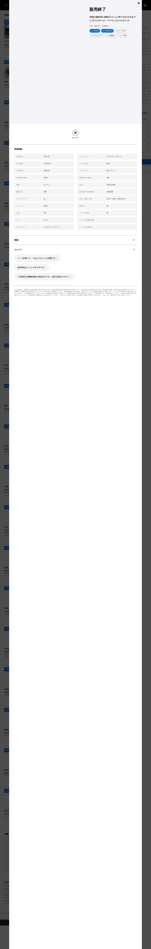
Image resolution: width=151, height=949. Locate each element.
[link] (75, 134)
